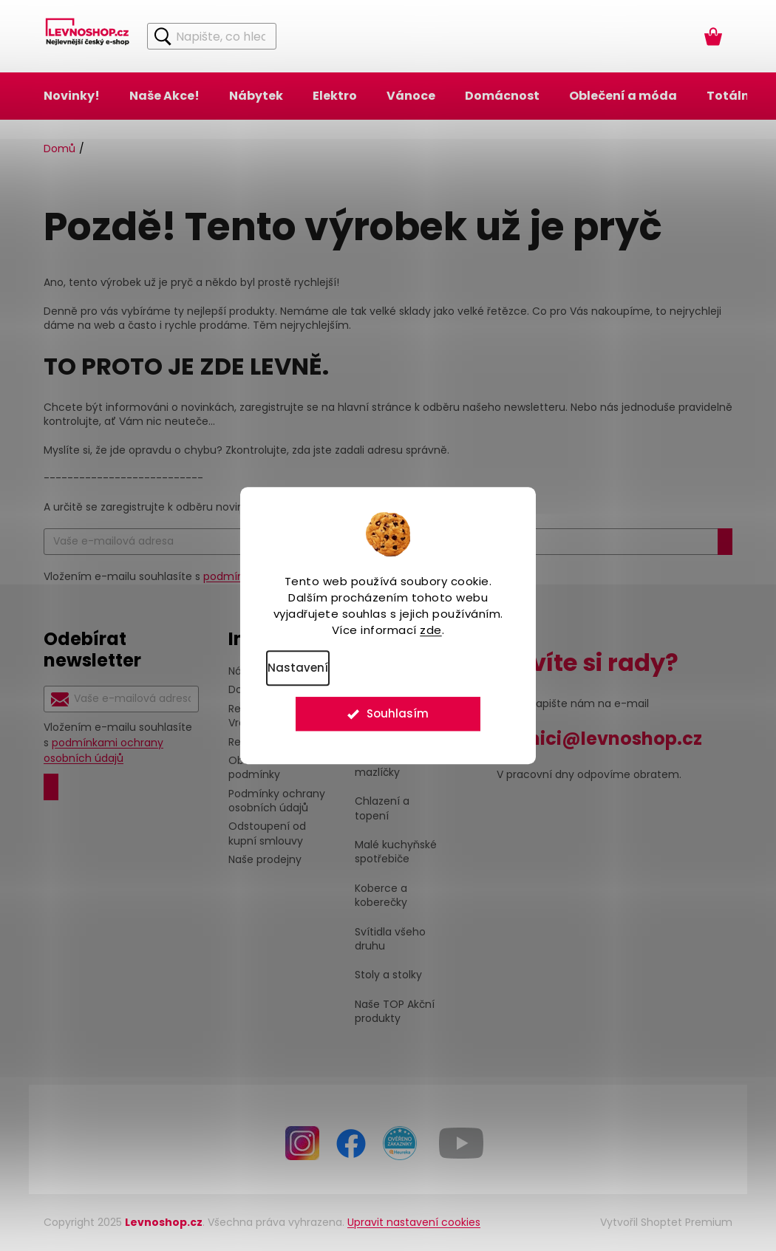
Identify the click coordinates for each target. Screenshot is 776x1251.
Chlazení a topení (382, 808)
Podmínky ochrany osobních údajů (276, 800)
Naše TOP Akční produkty (395, 1012)
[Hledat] (211, 36)
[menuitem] (72, 96)
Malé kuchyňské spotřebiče (396, 852)
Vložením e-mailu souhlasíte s (118, 743)
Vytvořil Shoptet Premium (666, 1222)
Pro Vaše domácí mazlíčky (399, 765)
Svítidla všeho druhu (390, 939)
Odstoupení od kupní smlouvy (267, 833)
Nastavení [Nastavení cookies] (298, 667)
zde (431, 630)
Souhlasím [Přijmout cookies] (398, 717)
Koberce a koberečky (381, 896)
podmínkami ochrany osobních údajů (103, 750)
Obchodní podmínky (254, 767)
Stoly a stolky (388, 975)
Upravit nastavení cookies (413, 1222)
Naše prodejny (265, 859)
